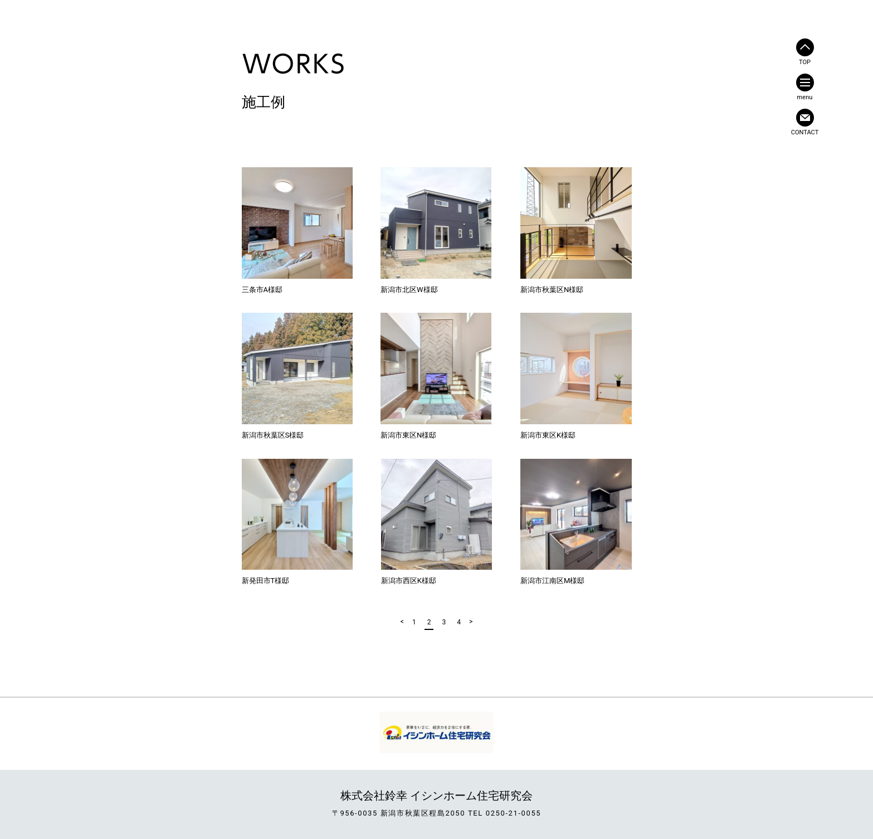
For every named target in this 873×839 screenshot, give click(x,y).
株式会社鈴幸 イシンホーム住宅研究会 (436, 795)
